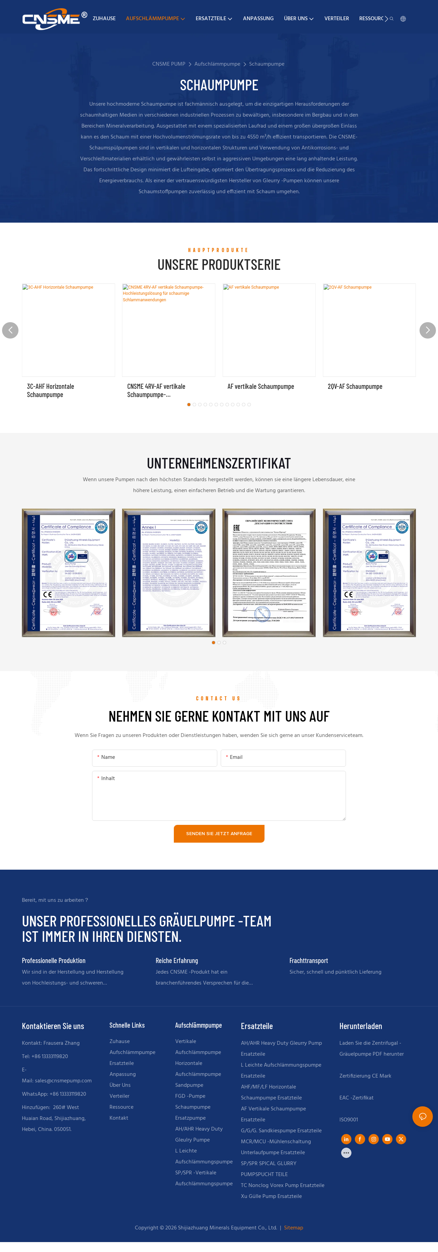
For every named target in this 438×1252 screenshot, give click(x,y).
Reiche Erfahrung (177, 960)
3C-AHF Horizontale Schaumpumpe (50, 390)
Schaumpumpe (266, 64)
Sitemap (293, 1228)
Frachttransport (308, 960)
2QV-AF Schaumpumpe (355, 386)
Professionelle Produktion (54, 960)
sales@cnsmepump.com (63, 1081)
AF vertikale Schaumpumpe (261, 386)
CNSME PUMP (168, 64)
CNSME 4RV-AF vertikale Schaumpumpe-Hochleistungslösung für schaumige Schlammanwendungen (157, 390)
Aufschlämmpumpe (217, 64)
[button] (386, 19)
